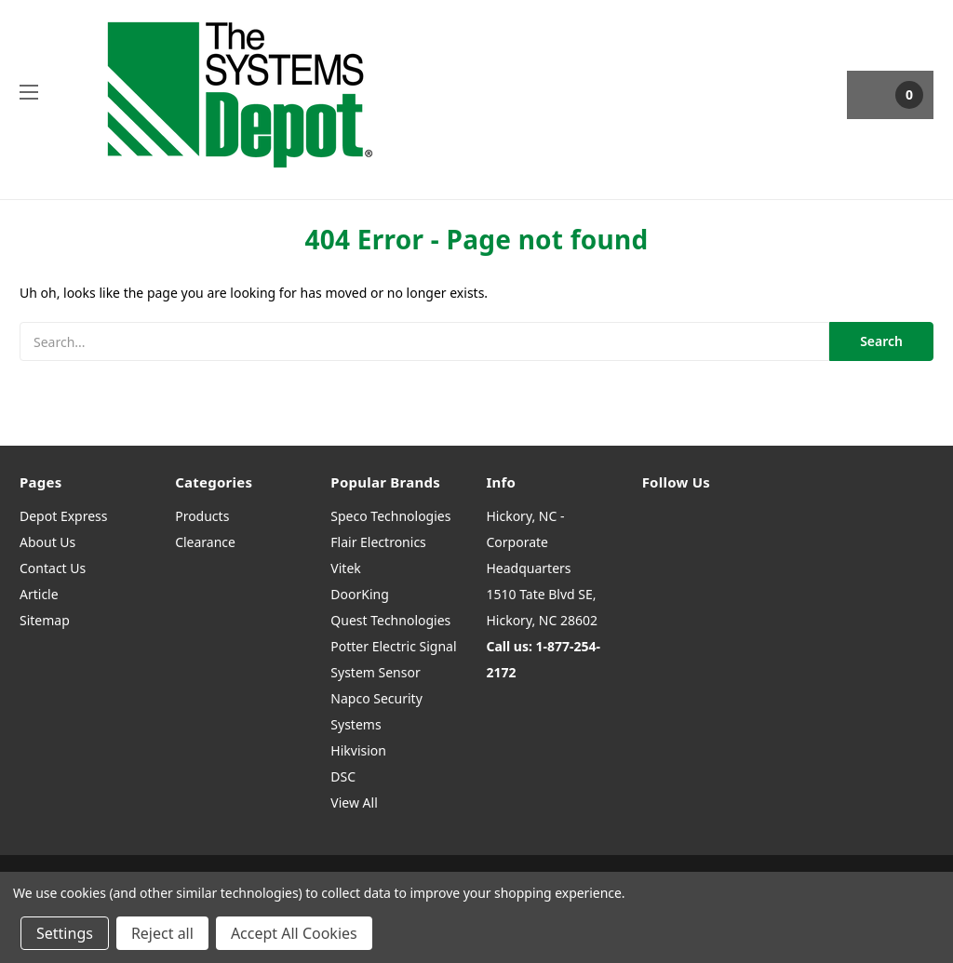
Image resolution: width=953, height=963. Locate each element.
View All (353, 802)
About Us (47, 542)
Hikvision (358, 750)
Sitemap (45, 620)
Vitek (345, 568)
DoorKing (359, 594)
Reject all (162, 933)
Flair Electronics (378, 542)
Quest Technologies (390, 620)
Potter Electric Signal (393, 646)
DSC (343, 776)
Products (202, 516)
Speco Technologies (390, 516)
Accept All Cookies (294, 933)
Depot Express (64, 516)
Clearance (205, 542)
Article (39, 594)
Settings (64, 933)
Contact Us (53, 568)
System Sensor (375, 672)
